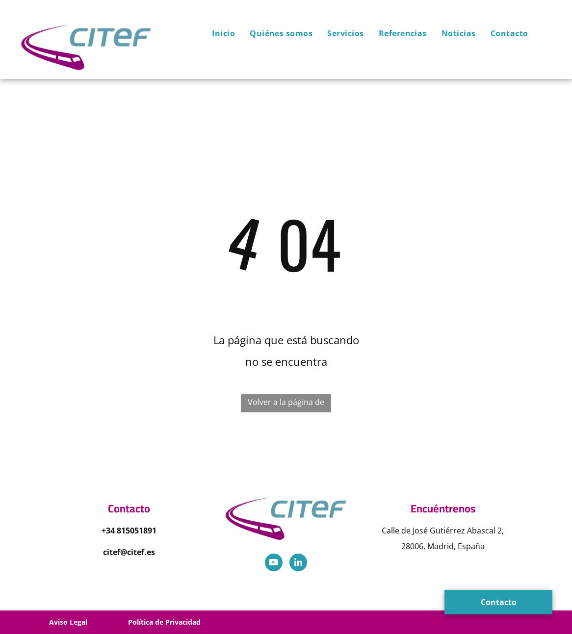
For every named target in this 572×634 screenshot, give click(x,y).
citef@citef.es (129, 552)
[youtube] (274, 564)
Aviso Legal (68, 622)
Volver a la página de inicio (286, 404)
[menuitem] (216, 33)
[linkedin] (298, 564)
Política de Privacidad (164, 622)
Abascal (481, 530)
